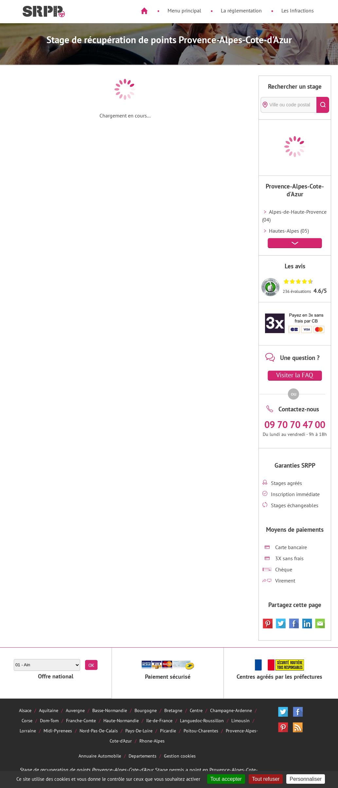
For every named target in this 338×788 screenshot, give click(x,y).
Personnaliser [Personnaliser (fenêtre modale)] (306, 779)
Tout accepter (226, 779)
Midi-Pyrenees (58, 730)
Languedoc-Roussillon (202, 720)
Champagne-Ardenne (231, 710)
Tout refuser (265, 779)
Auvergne (75, 710)
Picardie (168, 730)
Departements (142, 756)
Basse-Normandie (109, 710)
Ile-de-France (159, 720)
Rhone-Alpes (152, 741)
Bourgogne (145, 710)
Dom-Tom (49, 720)
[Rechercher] (322, 105)
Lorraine (28, 730)
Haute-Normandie (121, 720)
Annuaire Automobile (100, 756)
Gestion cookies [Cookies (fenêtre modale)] (180, 756)
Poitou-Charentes (201, 730)
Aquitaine (48, 710)
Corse (27, 720)
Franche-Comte (81, 720)
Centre (196, 710)
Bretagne (173, 710)
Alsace (25, 710)
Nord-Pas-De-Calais (99, 730)
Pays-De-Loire (138, 730)
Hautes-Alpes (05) (289, 230)
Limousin (240, 720)
